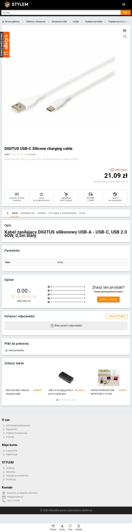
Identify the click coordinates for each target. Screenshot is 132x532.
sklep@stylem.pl (15, 496)
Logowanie (9, 451)
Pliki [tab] (82, 213)
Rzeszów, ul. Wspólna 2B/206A (22, 493)
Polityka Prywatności (14, 433)
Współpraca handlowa (15, 476)
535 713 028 (13, 500)
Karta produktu (14, 350)
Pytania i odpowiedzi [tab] (63, 213)
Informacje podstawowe (16, 426)
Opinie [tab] (42, 213)
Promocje (9, 480)
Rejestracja (9, 454)
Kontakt (8, 437)
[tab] (7, 213)
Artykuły (8, 468)
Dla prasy (8, 472)
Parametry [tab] (27, 213)
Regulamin (9, 429)
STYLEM (20, 4)
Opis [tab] (15, 213)
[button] (57, 400)
